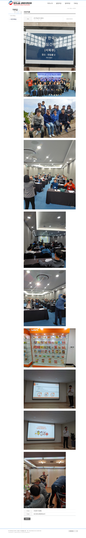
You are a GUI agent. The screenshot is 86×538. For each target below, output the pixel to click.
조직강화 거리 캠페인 (38, 510)
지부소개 (50, 3)
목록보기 (27, 518)
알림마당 (58, 3)
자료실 (76, 3)
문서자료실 (12, 15)
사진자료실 (13, 19)
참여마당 (67, 3)
